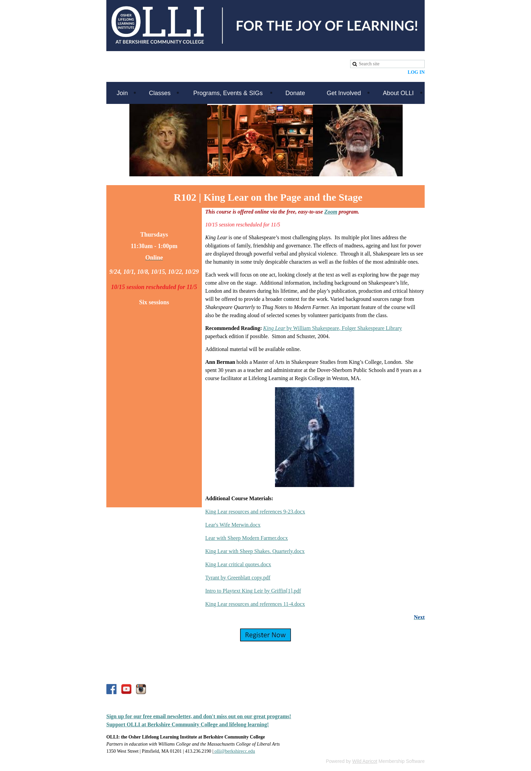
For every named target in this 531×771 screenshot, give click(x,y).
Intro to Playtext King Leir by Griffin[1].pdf (253, 591)
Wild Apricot (364, 761)
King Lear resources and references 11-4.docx (255, 604)
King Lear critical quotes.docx (238, 564)
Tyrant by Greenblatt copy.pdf (237, 577)
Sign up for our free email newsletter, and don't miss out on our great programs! (198, 716)
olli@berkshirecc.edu (234, 751)
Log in (416, 72)
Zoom (330, 212)
